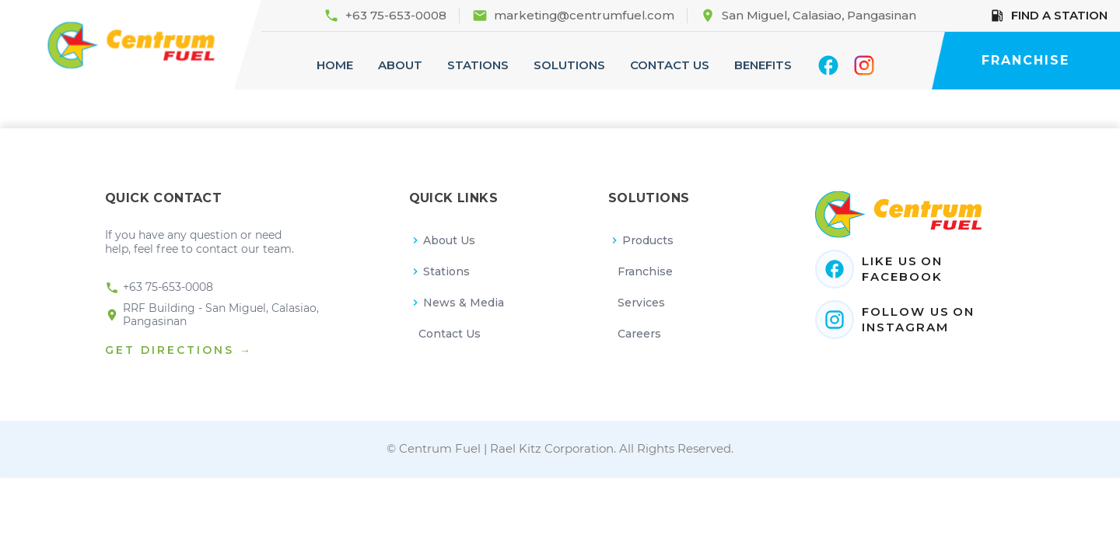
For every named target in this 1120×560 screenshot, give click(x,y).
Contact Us (449, 334)
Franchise (645, 271)
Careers (639, 334)
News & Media (457, 303)
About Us (442, 240)
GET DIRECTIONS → (179, 350)
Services (641, 303)
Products (641, 240)
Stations (440, 271)
